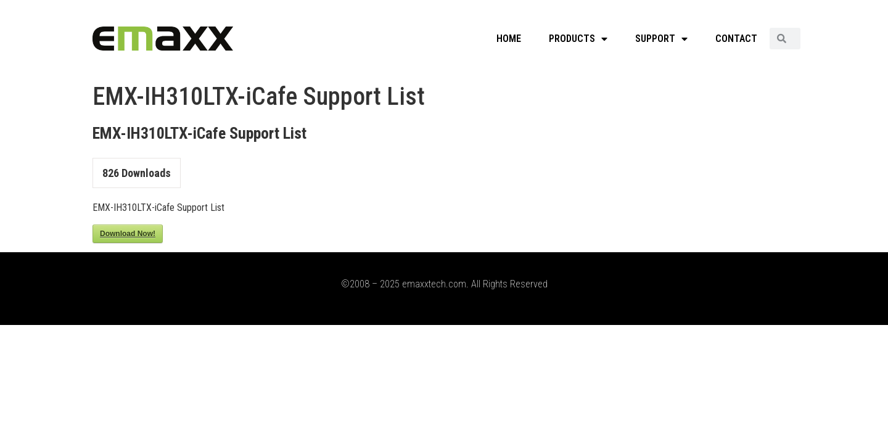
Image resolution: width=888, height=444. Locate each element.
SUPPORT (661, 39)
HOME (508, 38)
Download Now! (127, 233)
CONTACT (736, 38)
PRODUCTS (578, 39)
